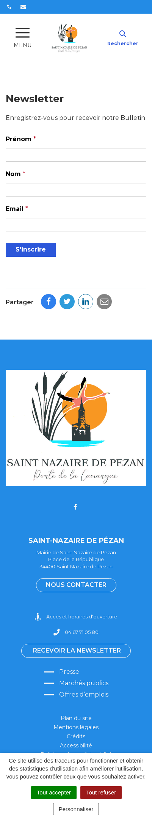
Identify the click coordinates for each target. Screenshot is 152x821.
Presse (69, 671)
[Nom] (76, 190)
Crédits (76, 736)
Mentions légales (76, 727)
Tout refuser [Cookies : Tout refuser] (101, 792)
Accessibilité (76, 745)
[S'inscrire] (31, 250)
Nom (15, 174)
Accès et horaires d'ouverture (76, 616)
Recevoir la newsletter (77, 650)
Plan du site (76, 718)
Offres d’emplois (83, 694)
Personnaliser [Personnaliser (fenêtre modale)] (76, 809)
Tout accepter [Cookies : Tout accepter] (54, 792)
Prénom (21, 139)
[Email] (76, 224)
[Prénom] (76, 155)
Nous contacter (76, 584)
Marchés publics (83, 683)
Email (17, 208)
